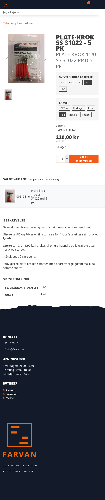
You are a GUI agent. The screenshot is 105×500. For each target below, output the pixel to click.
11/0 (88, 82)
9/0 (70, 82)
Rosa (90, 108)
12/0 (63, 89)
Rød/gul (86, 114)
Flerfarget (78, 108)
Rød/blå (73, 114)
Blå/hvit (65, 108)
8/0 (62, 82)
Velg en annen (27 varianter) (44, 179)
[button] (26, 58)
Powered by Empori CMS (19, 471)
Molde (10, 398)
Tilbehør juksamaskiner (18, 23)
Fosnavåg (12, 394)
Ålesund (11, 390)
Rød (63, 114)
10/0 (78, 82)
